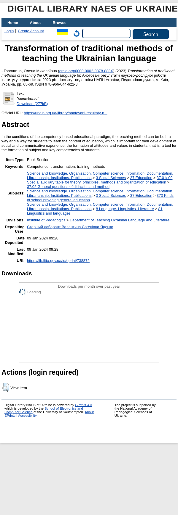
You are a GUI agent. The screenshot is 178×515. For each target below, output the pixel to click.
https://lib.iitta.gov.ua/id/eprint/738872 (58, 260)
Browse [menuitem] (59, 22)
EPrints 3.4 (83, 405)
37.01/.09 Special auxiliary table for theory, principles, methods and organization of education (100, 180)
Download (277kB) (32, 104)
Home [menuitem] (12, 22)
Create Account (31, 31)
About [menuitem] (35, 22)
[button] (5, 387)
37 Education (141, 178)
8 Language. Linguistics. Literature (125, 209)
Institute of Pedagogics (46, 220)
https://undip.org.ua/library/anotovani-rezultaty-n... (65, 113)
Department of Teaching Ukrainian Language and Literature (119, 220)
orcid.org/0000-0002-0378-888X (86, 71)
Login (9, 31)
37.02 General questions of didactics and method (68, 186)
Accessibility (27, 415)
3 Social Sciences (111, 178)
